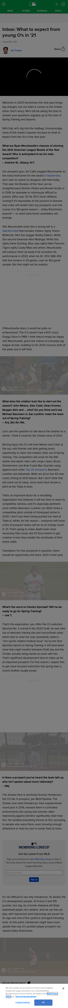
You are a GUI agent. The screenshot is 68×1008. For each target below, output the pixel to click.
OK (43, 1002)
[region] (34, 996)
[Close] (63, 988)
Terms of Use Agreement (25, 996)
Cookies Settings (23, 1002)
